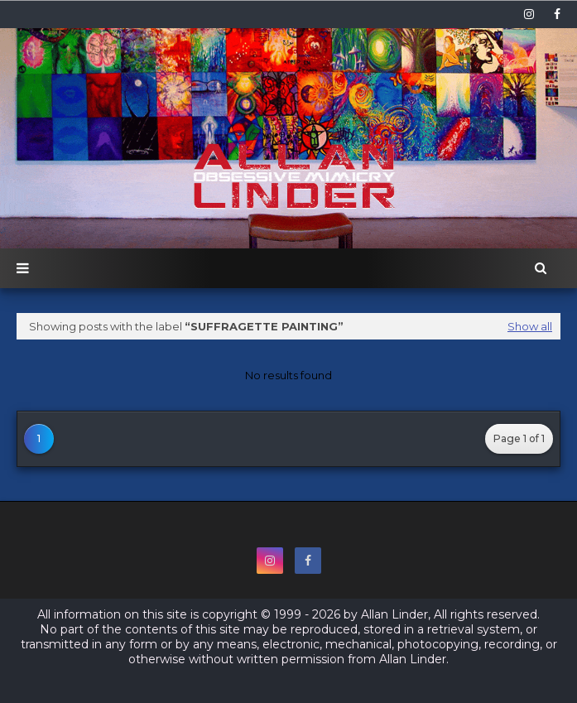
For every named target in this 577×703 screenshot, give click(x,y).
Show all (529, 326)
